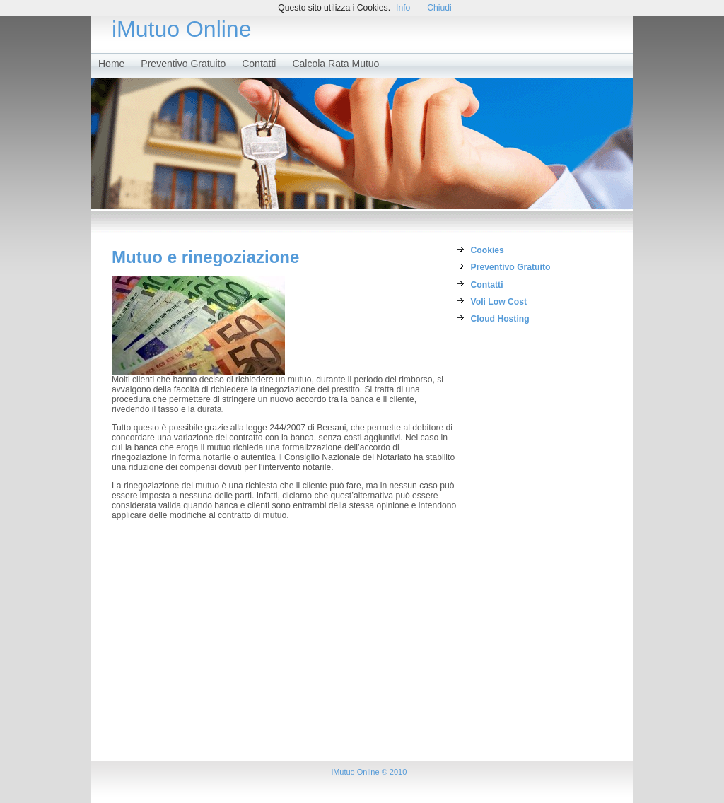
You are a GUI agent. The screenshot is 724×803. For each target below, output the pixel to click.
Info (403, 8)
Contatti (259, 63)
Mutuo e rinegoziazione (205, 256)
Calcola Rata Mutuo (335, 63)
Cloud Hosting (500, 319)
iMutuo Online (181, 29)
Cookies (487, 250)
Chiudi (439, 8)
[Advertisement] (527, 548)
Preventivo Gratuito (183, 63)
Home (111, 63)
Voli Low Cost (499, 302)
